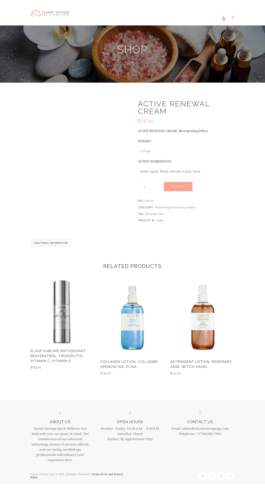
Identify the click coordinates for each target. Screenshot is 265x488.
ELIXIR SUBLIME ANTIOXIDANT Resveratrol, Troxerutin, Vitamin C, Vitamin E (58, 359)
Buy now (181, 187)
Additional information (56, 244)
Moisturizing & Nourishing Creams (174, 207)
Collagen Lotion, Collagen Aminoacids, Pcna (129, 367)
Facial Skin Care (154, 214)
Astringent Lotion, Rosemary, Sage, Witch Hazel (202, 367)
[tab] (56, 244)
